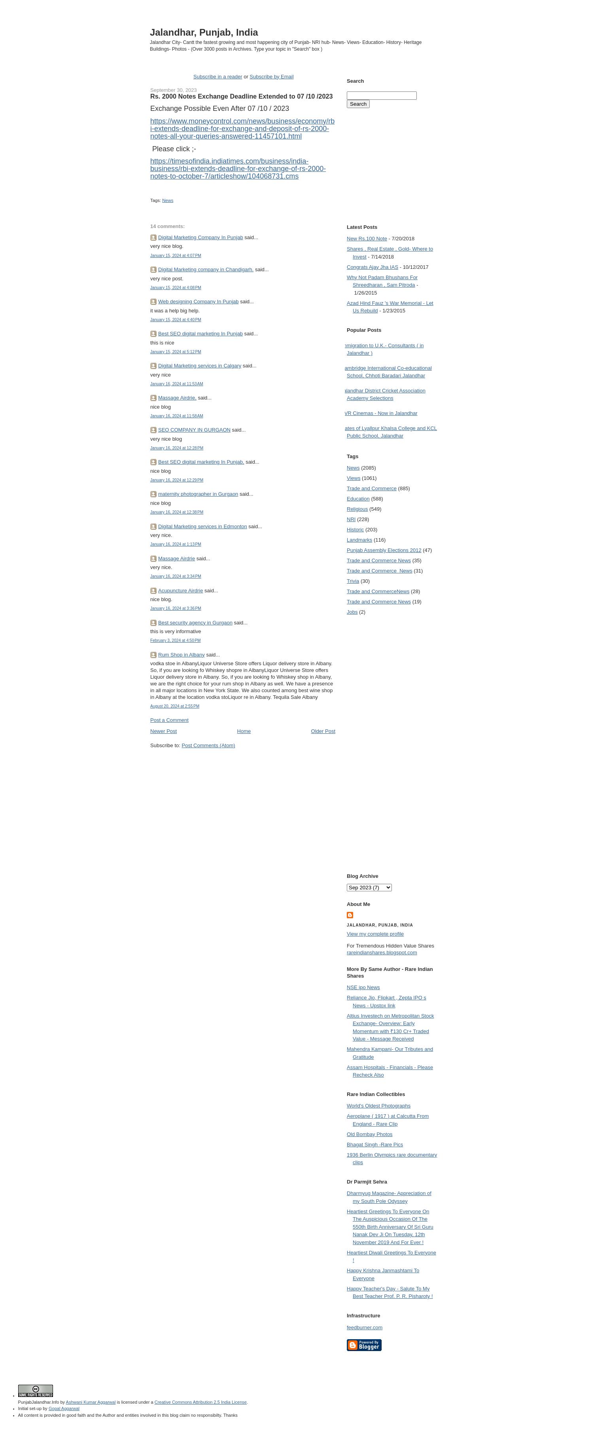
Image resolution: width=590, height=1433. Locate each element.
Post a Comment (169, 720)
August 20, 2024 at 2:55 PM (174, 706)
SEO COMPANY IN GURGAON (194, 430)
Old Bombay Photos (370, 1134)
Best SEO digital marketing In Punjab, (201, 462)
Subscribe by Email (271, 77)
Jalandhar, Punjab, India (204, 32)
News (167, 200)
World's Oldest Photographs (378, 1106)
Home (244, 731)
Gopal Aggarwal (64, 1408)
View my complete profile (375, 934)
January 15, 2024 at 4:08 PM (175, 287)
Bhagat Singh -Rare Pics (375, 1145)
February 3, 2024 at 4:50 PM (175, 640)
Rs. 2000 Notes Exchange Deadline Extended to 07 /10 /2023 (241, 96)
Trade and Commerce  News (379, 571)
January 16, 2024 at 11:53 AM (176, 384)
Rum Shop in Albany (181, 655)
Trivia (353, 581)
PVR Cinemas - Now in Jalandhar (379, 413)
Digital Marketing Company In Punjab (200, 237)
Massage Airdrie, (177, 398)
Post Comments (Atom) (208, 745)
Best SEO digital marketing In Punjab (200, 334)
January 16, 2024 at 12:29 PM (176, 480)
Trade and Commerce (372, 488)
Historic (355, 530)
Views (353, 478)
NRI (351, 519)
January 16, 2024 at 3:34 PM (175, 576)
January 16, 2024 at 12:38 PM (176, 512)
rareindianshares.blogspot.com (382, 952)
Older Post (323, 731)
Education (358, 499)
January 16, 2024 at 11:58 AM (176, 416)
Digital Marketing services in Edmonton (202, 526)
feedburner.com (364, 1327)
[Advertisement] (242, 764)
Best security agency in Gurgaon (195, 623)
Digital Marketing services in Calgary (199, 366)
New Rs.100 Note (367, 239)
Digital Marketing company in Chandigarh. (205, 269)
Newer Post (163, 731)
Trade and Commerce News (379, 560)
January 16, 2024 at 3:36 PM (175, 608)
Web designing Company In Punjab (198, 301)
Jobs (352, 612)
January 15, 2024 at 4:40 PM (175, 320)
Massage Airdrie (176, 558)
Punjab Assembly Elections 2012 (384, 550)
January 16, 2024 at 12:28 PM (176, 448)
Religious (357, 509)
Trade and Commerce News (378, 591)
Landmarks (359, 540)
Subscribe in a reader (217, 77)
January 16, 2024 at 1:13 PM (175, 544)
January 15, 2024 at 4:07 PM (175, 255)
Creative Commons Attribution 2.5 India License (201, 1402)
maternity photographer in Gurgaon (198, 494)
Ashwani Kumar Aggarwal (91, 1402)
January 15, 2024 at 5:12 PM (175, 352)
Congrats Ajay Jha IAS (372, 267)
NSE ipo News (363, 987)
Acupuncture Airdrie (180, 591)
